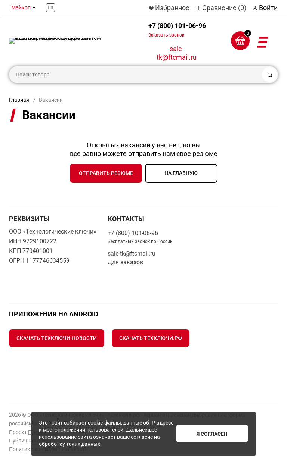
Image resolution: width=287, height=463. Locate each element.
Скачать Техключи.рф (150, 338)
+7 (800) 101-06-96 (177, 30)
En (50, 7)
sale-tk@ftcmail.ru (177, 53)
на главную (181, 173)
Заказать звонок (166, 35)
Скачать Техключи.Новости (56, 338)
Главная (19, 100)
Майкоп (21, 7)
